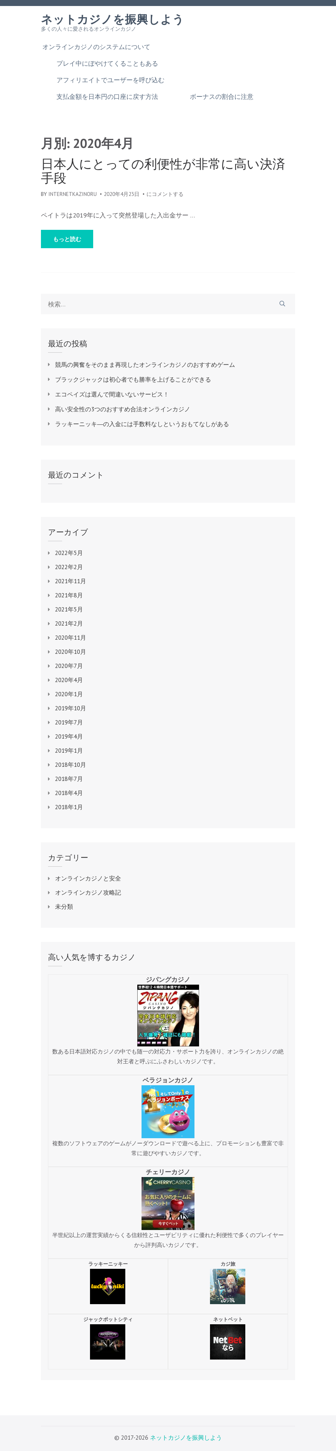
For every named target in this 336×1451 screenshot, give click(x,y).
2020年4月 (69, 679)
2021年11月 (70, 581)
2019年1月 (69, 750)
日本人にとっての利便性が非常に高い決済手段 (163, 171)
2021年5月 (69, 609)
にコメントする (165, 194)
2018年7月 (69, 778)
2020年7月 (69, 665)
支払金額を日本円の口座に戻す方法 (107, 97)
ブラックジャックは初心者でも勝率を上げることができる (133, 379)
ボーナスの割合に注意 (221, 97)
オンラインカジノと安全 (88, 878)
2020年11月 (70, 637)
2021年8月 (69, 595)
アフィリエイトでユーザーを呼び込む (110, 80)
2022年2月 (69, 567)
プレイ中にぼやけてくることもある (107, 63)
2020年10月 (70, 651)
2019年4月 (69, 736)
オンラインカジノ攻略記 (88, 892)
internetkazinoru (72, 194)
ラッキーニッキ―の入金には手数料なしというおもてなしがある (142, 424)
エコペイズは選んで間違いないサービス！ (112, 394)
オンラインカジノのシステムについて (96, 47)
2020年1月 (69, 694)
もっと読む (67, 239)
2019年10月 (70, 708)
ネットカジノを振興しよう (112, 19)
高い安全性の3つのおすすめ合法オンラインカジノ (122, 409)
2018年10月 (70, 764)
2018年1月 (69, 807)
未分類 (64, 906)
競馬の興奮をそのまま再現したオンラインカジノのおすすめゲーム (145, 365)
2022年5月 (69, 552)
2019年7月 (69, 722)
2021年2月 (69, 623)
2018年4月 (69, 792)
